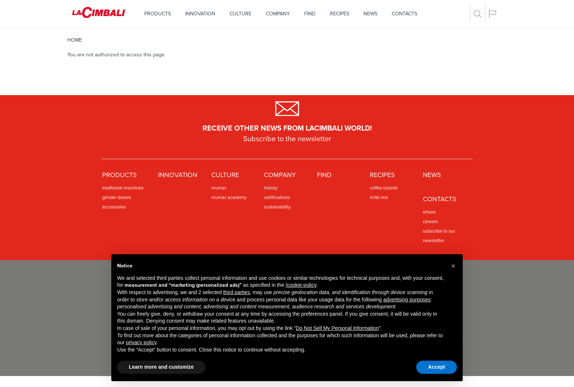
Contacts (404, 14)
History (270, 188)
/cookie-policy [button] (301, 285)
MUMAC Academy (228, 197)
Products (157, 14)
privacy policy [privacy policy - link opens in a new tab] (141, 342)
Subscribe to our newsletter (439, 236)
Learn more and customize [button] (161, 367)
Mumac (219, 188)
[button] (453, 266)
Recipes (339, 14)
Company (278, 14)
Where (429, 212)
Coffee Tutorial (384, 188)
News (370, 14)
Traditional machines (123, 188)
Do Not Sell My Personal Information (337, 328)
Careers (430, 222)
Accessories (114, 207)
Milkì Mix (379, 197)
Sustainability (277, 207)
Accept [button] (436, 367)
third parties (236, 292)
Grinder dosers (116, 197)
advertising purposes (406, 300)
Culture (240, 14)
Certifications (277, 197)
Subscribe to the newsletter (287, 139)
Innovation (200, 14)
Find (310, 14)
